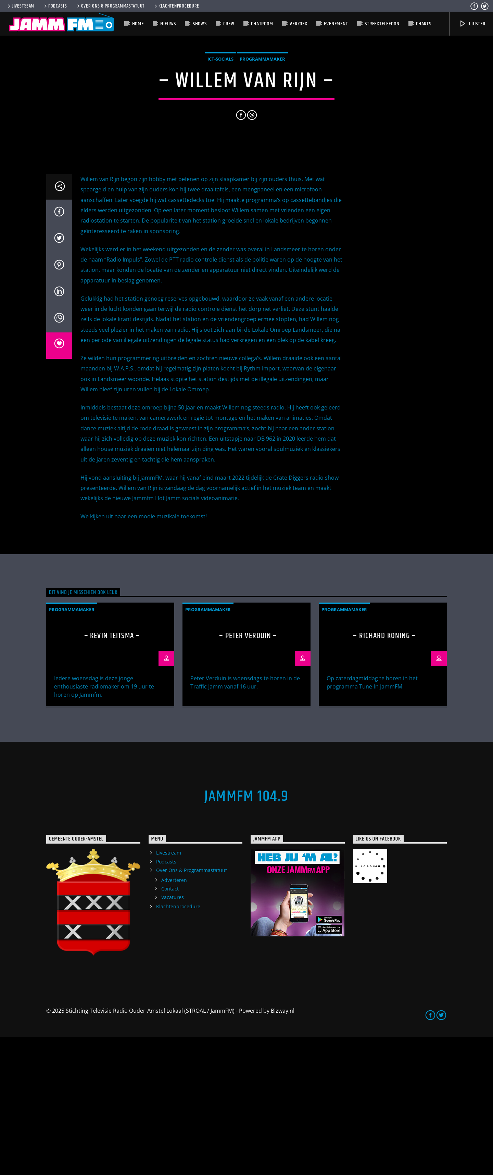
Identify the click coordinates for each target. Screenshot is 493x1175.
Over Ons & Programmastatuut (110, 6)
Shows (200, 24)
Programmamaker (262, 128)
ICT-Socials (220, 128)
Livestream (20, 6)
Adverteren (174, 1018)
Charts (423, 24)
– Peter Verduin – (248, 774)
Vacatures (172, 1035)
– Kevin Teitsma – (112, 774)
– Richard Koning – (384, 774)
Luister (472, 24)
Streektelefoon (382, 24)
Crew (228, 24)
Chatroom (262, 24)
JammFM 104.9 (246, 935)
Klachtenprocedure (176, 6)
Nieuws (168, 24)
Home (138, 24)
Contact (170, 1027)
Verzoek (298, 24)
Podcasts (55, 6)
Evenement (336, 24)
